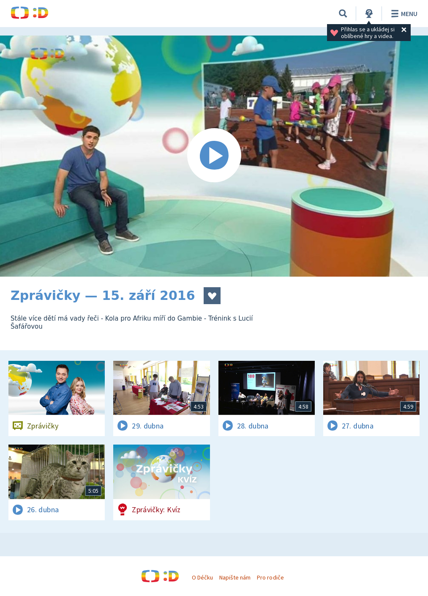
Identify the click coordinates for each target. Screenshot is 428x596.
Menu (402, 13)
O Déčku (202, 577)
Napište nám (235, 577)
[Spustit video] (214, 156)
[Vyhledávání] (343, 13)
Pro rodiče (270, 577)
